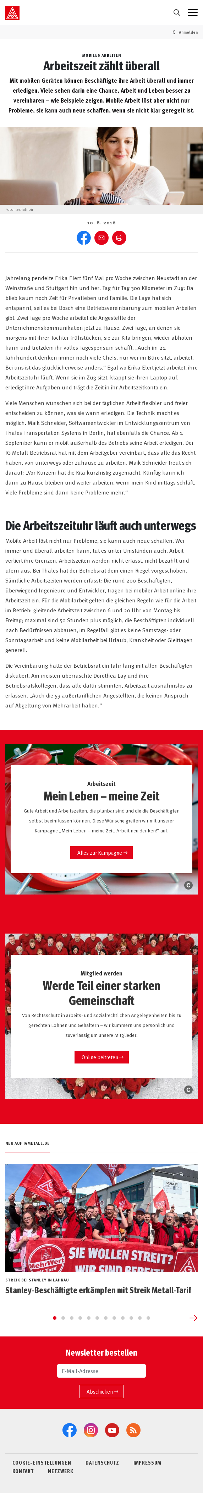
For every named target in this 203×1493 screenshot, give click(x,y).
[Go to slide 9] (123, 1318)
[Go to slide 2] (63, 1318)
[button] (188, 32)
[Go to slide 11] (140, 1318)
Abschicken (100, 1391)
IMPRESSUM (147, 1462)
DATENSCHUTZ (102, 1462)
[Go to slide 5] (88, 1318)
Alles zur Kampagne (99, 852)
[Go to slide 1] (54, 1318)
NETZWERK (60, 1471)
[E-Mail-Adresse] (101, 1371)
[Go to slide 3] (71, 1318)
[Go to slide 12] (148, 1318)
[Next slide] (193, 1318)
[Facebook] (69, 1430)
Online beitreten (100, 1057)
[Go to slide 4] (80, 1318)
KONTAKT (23, 1471)
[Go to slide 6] (97, 1318)
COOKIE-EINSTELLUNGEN (41, 1462)
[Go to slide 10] (131, 1318)
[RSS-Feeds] (133, 1430)
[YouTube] (112, 1430)
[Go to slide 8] (114, 1318)
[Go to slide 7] (106, 1318)
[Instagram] (91, 1430)
